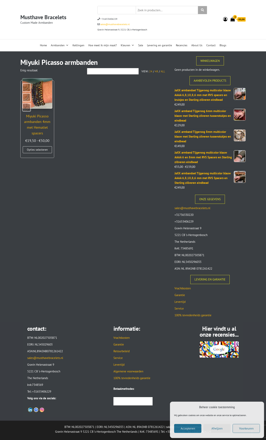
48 (156, 71)
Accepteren (188, 428)
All (163, 71)
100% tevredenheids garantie (193, 315)
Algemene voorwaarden (128, 371)
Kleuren (127, 45)
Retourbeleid (121, 351)
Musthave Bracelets (43, 17)
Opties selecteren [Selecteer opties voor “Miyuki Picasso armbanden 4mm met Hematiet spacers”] (37, 151)
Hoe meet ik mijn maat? (102, 45)
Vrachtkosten (183, 288)
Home (43, 45)
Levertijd (180, 302)
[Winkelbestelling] (113, 71)
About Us (196, 45)
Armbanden (60, 45)
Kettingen (78, 45)
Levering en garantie (159, 45)
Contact (211, 45)
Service (179, 308)
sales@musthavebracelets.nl (115, 24)
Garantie (180, 295)
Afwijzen (217, 428)
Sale (140, 45)
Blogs (223, 45)
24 (150, 71)
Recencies (181, 45)
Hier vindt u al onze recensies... (219, 331)
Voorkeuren (246, 428)
